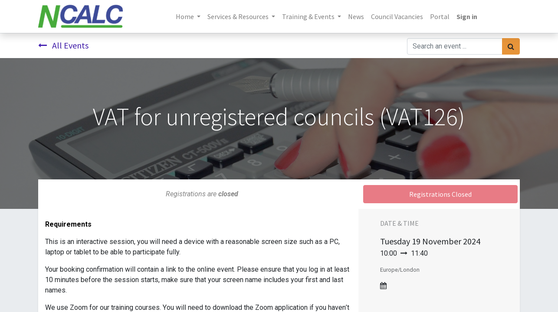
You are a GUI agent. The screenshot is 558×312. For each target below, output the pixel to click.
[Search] (511, 46)
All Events (63, 45)
